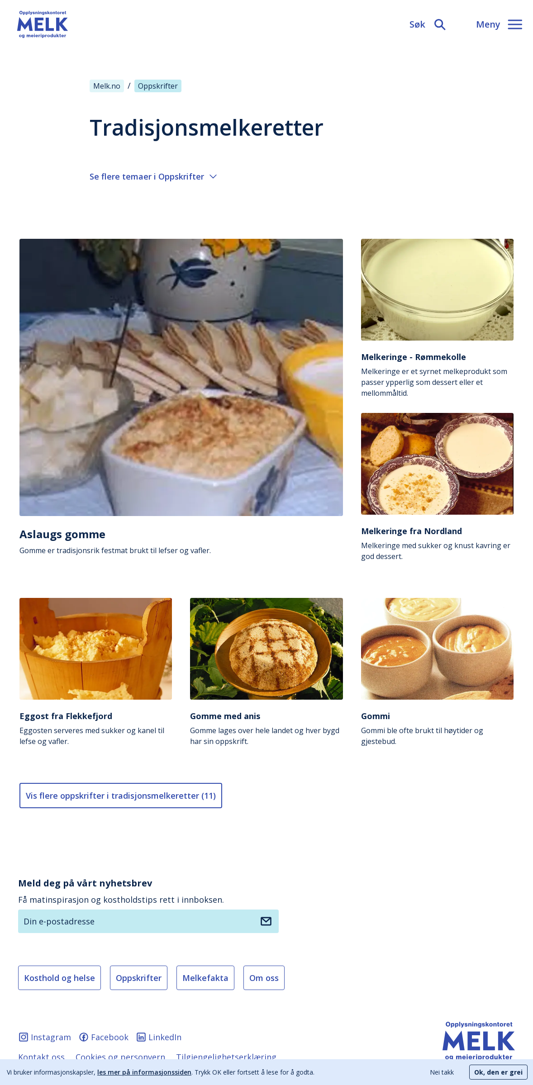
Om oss (264, 977)
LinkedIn (158, 1037)
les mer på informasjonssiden (144, 1072)
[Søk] (428, 24)
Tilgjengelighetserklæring (226, 1057)
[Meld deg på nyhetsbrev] (266, 921)
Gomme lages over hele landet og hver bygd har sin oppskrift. (266, 728)
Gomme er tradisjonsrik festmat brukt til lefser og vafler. (181, 541)
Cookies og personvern (120, 1057)
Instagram (44, 1037)
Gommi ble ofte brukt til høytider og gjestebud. (437, 728)
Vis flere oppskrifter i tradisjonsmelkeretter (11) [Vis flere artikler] (121, 795)
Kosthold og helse (59, 977)
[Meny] (499, 24)
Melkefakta (205, 977)
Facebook (103, 1037)
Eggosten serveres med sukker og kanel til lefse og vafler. (95, 728)
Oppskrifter (139, 977)
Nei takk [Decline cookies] (442, 1072)
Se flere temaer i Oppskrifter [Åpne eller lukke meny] (153, 176)
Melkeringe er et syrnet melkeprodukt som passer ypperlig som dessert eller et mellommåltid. (437, 374)
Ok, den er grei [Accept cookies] (498, 1072)
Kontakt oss (41, 1057)
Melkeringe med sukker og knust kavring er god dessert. (437, 543)
